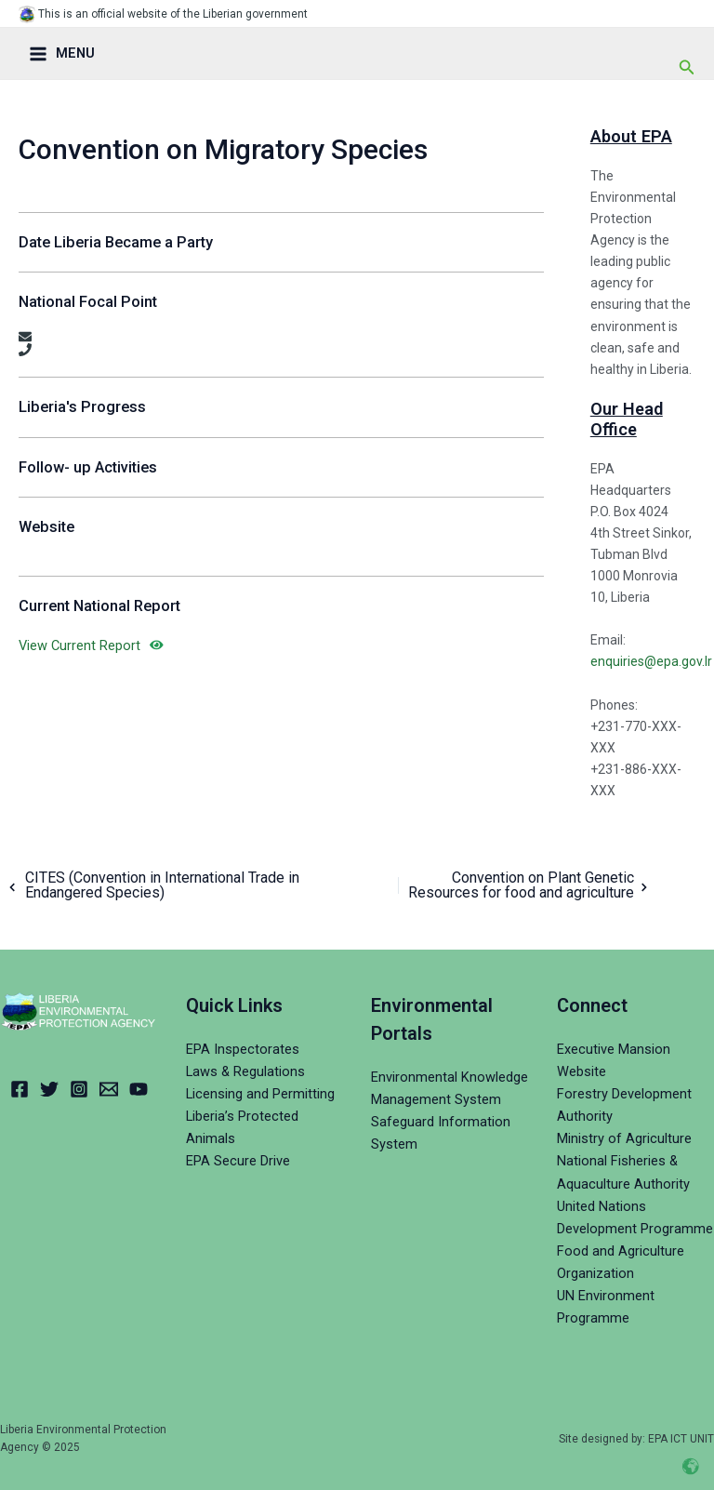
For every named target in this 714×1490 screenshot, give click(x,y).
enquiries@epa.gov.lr (651, 661)
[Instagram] (79, 1089)
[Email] (108, 1089)
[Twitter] (49, 1089)
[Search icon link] (687, 67)
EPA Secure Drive (238, 1160)
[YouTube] (138, 1089)
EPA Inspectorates (242, 1049)
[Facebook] (19, 1089)
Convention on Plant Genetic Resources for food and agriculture (530, 885)
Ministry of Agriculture (624, 1138)
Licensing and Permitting (260, 1093)
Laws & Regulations (245, 1071)
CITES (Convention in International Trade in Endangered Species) (150, 885)
